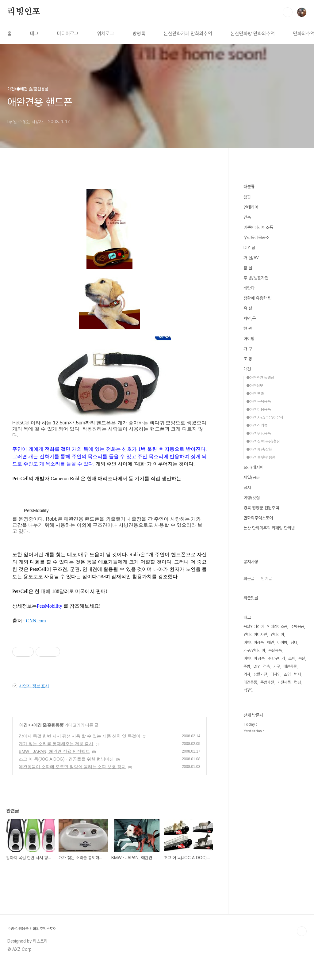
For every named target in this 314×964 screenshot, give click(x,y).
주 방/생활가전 (255, 277)
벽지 (297, 674)
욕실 (301, 658)
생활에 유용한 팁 (257, 298)
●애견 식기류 (256, 425)
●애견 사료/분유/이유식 (264, 417)
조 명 (247, 358)
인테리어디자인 (255, 634)
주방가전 (267, 682)
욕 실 (247, 308)
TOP (302, 931)
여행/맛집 (251, 497)
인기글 (266, 578)
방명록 (138, 33)
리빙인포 (23, 12)
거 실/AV (251, 257)
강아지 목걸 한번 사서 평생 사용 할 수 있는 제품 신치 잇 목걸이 (79, 736)
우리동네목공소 (256, 237)
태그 (34, 33)
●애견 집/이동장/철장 (263, 441)
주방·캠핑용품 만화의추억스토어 (31, 928)
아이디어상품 (253, 642)
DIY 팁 (249, 247)
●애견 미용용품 (258, 409)
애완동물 (290, 666)
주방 (246, 666)
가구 (276, 666)
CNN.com (36, 620)
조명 (287, 674)
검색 (287, 12)
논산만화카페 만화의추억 (188, 33)
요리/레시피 (253, 467)
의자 (246, 674)
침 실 (247, 267)
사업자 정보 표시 (30, 685)
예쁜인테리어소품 (258, 227)
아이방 (249, 338)
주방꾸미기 (276, 658)
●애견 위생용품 (258, 433)
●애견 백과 (255, 393)
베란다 (249, 288)
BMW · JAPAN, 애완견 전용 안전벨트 (54, 751)
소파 (291, 658)
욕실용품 (275, 650)
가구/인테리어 (254, 650)
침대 (294, 642)
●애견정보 (254, 385)
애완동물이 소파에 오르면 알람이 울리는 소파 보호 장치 (72, 766)
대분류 (249, 186)
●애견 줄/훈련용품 (47, 725)
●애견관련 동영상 (260, 377)
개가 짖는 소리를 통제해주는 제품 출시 (56, 743)
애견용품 (250, 682)
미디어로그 (67, 33)
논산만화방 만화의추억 (253, 33)
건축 (247, 217)
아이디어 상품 (254, 658)
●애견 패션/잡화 (259, 449)
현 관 (247, 328)
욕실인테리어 (253, 626)
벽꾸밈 (248, 690)
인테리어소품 (277, 626)
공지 (247, 487)
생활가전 (260, 674)
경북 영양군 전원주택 (261, 507)
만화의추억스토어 (258, 517)
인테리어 (250, 207)
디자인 (275, 674)
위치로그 (105, 33)
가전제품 (284, 682)
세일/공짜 (251, 477)
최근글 (249, 578)
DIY (257, 666)
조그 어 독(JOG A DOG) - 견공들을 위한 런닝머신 (66, 759)
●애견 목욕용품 (258, 401)
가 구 (247, 348)
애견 (23, 725)
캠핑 (247, 197)
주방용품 (297, 626)
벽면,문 (249, 318)
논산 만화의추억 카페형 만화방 (269, 528)
